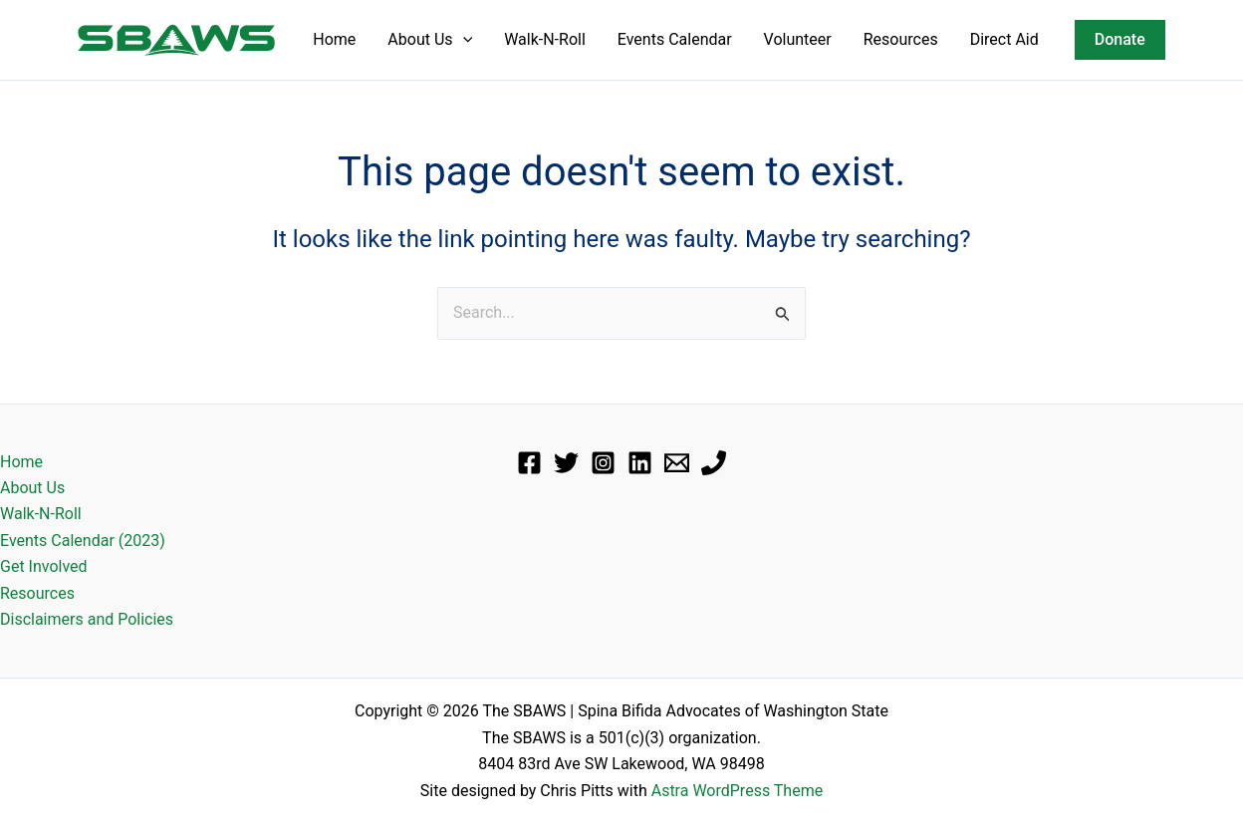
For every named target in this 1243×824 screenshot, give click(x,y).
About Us (429, 40)
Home (334, 39)
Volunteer (798, 39)
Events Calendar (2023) (82, 540)
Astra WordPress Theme (737, 790)
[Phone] (713, 462)
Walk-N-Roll (545, 39)
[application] (463, 40)
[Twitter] (566, 462)
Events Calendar (675, 39)
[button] (1120, 40)
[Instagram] (603, 462)
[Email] (676, 462)
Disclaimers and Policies (86, 619)
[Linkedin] (639, 462)
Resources (901, 39)
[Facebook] (529, 462)
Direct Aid (1004, 39)
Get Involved (44, 566)
